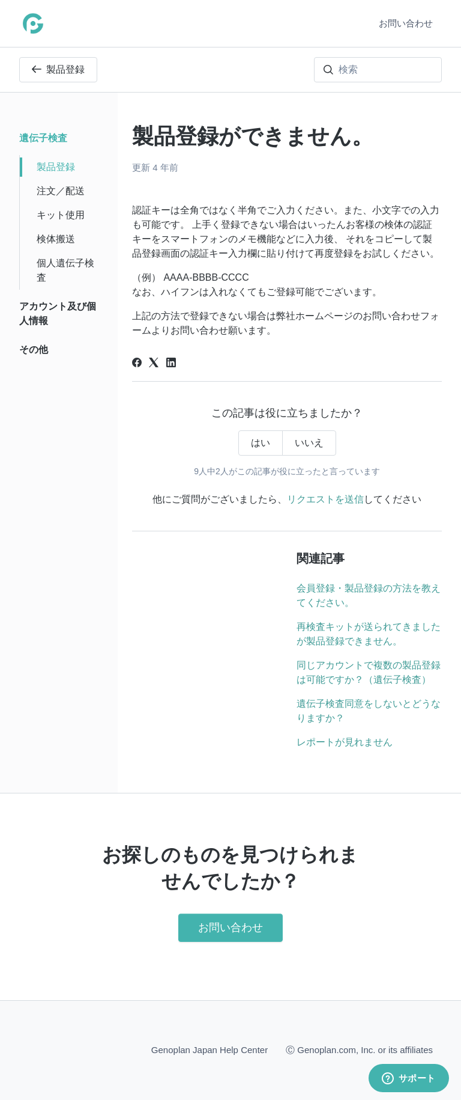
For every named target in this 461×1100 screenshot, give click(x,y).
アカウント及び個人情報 (57, 313)
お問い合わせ (406, 23)
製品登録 (58, 69)
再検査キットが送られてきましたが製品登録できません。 (369, 634)
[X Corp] (153, 364)
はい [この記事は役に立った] (260, 443)
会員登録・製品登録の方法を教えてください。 (369, 595)
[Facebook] (137, 364)
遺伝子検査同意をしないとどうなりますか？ (369, 710)
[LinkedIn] (171, 364)
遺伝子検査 (43, 138)
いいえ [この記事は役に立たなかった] (309, 443)
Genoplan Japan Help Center (209, 1050)
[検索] (378, 70)
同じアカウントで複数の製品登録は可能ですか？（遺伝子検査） (369, 672)
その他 (33, 349)
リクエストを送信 (325, 499)
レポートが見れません (345, 742)
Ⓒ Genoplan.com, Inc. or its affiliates (359, 1049)
